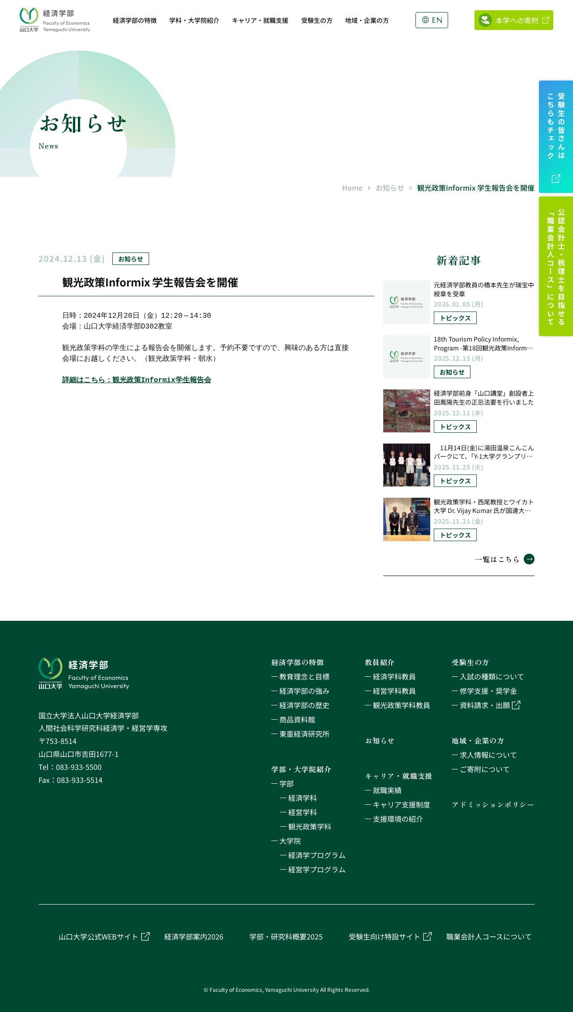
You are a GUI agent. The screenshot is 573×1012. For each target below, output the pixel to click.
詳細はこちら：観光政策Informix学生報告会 (136, 383)
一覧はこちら (505, 559)
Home (352, 187)
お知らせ (390, 187)
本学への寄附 (517, 20)
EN (437, 20)
